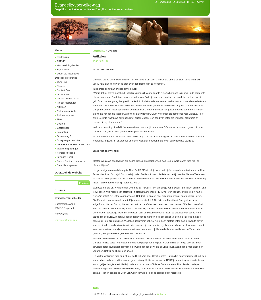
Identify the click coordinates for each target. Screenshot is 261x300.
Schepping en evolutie (68, 140)
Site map (180, 2)
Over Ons (62, 82)
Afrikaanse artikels (66, 111)
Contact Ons (63, 90)
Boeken (61, 123)
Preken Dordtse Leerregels (71, 161)
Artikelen (61, 107)
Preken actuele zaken (68, 98)
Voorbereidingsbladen (68, 65)
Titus (59, 119)
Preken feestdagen (66, 102)
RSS (192, 2)
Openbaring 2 (64, 136)
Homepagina (164, 2)
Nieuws (61, 86)
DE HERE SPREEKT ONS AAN (73, 144)
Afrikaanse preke (65, 115)
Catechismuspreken (67, 165)
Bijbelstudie (63, 69)
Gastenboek (63, 128)
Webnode (162, 294)
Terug (96, 287)
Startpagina (99, 51)
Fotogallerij (62, 132)
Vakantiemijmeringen (67, 148)
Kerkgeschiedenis (66, 152)
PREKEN (62, 61)
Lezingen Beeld (65, 157)
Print (201, 2)
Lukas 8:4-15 (63, 94)
